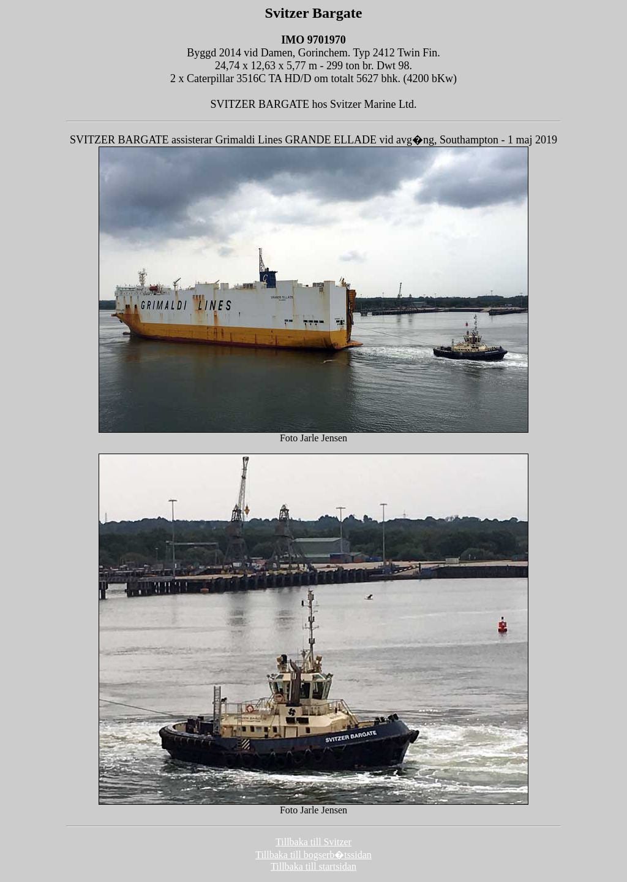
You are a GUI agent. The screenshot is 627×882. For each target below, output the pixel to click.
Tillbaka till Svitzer (313, 842)
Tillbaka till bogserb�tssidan (313, 855)
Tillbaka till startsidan (313, 866)
